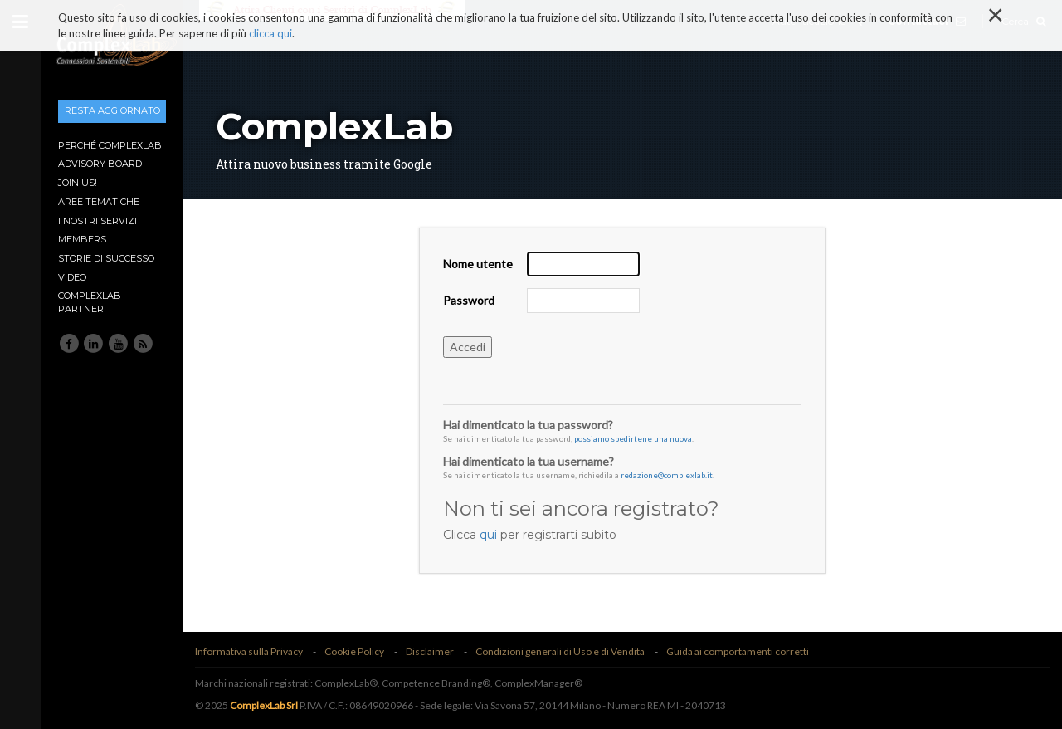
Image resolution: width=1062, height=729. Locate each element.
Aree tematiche (98, 202)
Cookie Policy (354, 651)
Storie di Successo (106, 258)
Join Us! (77, 182)
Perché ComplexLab (110, 145)
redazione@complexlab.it (667, 475)
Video (72, 277)
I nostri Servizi (97, 221)
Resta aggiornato (112, 110)
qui (488, 534)
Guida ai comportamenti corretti (737, 651)
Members (82, 239)
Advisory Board (100, 163)
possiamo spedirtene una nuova (633, 438)
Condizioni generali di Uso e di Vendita (560, 651)
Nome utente (478, 264)
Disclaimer (430, 651)
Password (468, 300)
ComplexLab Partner (89, 302)
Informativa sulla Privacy (249, 651)
